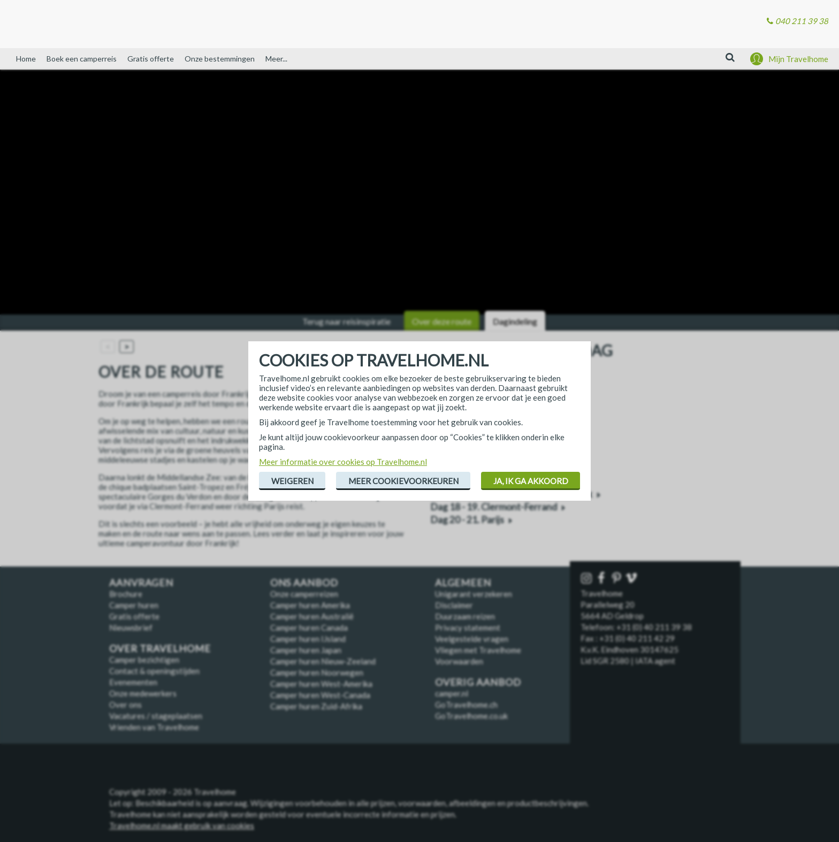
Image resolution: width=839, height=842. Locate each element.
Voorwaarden (459, 661)
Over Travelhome (160, 648)
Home (26, 58)
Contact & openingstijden (154, 671)
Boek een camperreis (82, 58)
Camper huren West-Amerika (321, 683)
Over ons (125, 704)
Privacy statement (467, 627)
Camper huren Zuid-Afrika (316, 706)
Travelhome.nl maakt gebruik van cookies (181, 825)
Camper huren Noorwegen (316, 672)
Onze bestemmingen (220, 58)
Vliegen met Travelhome (478, 650)
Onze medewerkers (143, 693)
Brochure (125, 594)
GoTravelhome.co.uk (471, 716)
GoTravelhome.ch (466, 704)
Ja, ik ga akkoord (530, 481)
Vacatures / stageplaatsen (155, 716)
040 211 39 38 (801, 21)
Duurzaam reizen (465, 616)
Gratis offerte (150, 58)
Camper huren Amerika (310, 605)
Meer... (276, 58)
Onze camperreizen (304, 594)
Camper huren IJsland (308, 639)
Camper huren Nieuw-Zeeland (323, 661)
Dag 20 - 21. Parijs (467, 519)
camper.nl (451, 693)
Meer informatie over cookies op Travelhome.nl (343, 461)
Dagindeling (515, 321)
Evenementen (133, 682)
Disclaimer (454, 605)
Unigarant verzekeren (473, 594)
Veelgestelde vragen (471, 639)
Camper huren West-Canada (320, 695)
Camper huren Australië (312, 616)
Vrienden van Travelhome (154, 727)
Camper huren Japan (305, 650)
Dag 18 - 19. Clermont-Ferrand (493, 506)
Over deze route (441, 321)
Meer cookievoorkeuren (403, 481)
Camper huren (133, 605)
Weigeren (292, 481)
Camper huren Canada (309, 627)
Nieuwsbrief (130, 627)
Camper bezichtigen (144, 659)
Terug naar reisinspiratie (346, 321)
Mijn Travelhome (798, 59)
